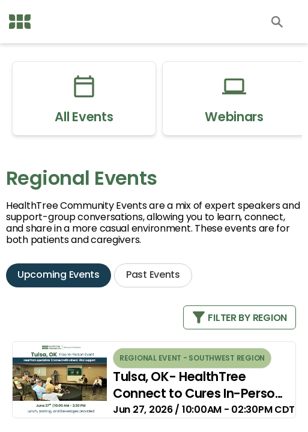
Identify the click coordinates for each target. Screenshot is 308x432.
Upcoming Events (58, 274)
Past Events (153, 274)
